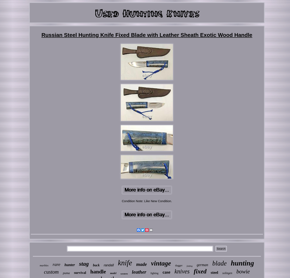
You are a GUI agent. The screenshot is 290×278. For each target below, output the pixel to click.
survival (80, 273)
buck (96, 265)
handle (98, 272)
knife (125, 263)
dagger (178, 265)
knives (182, 271)
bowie (243, 271)
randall (109, 265)
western (124, 273)
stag (84, 263)
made (141, 264)
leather (139, 272)
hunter (69, 265)
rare (56, 264)
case (166, 272)
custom (51, 272)
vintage (161, 263)
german (202, 265)
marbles (44, 265)
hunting (242, 263)
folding (189, 266)
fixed (200, 271)
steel (214, 272)
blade (219, 263)
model (113, 273)
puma (66, 273)
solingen (227, 273)
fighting (154, 273)
